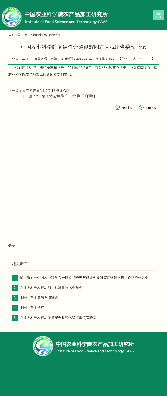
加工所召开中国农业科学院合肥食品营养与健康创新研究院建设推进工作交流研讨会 (84, 277)
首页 (27, 35)
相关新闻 (20, 264)
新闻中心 (39, 35)
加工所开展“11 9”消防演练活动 (46, 91)
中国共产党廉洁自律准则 (39, 298)
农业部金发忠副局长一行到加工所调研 (65, 96)
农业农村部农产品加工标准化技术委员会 (51, 287)
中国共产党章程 (32, 308)
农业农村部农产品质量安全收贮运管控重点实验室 (58, 318)
